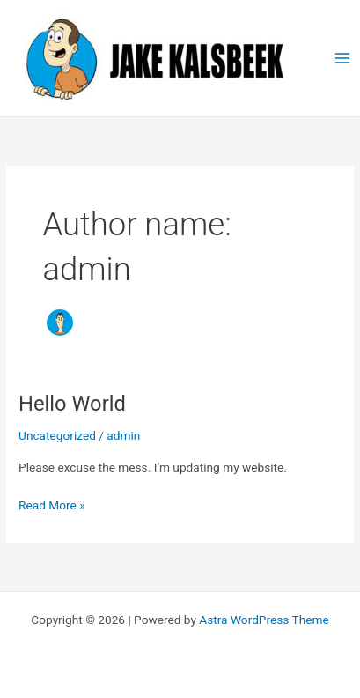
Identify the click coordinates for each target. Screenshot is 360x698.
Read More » (51, 505)
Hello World (72, 403)
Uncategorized (57, 435)
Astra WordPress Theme (263, 620)
